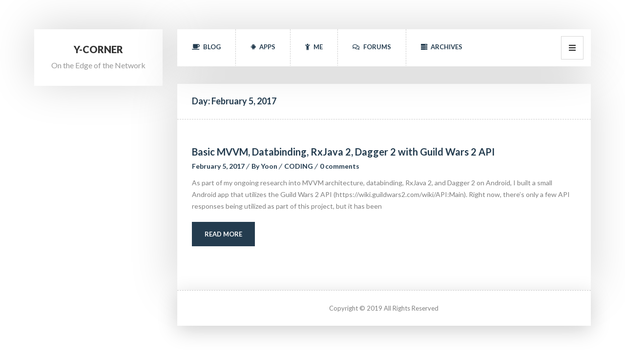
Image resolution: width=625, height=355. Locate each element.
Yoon (269, 166)
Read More (223, 234)
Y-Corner (98, 49)
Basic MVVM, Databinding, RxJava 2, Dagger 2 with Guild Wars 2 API (343, 152)
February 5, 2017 (218, 166)
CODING (298, 166)
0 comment (339, 166)
